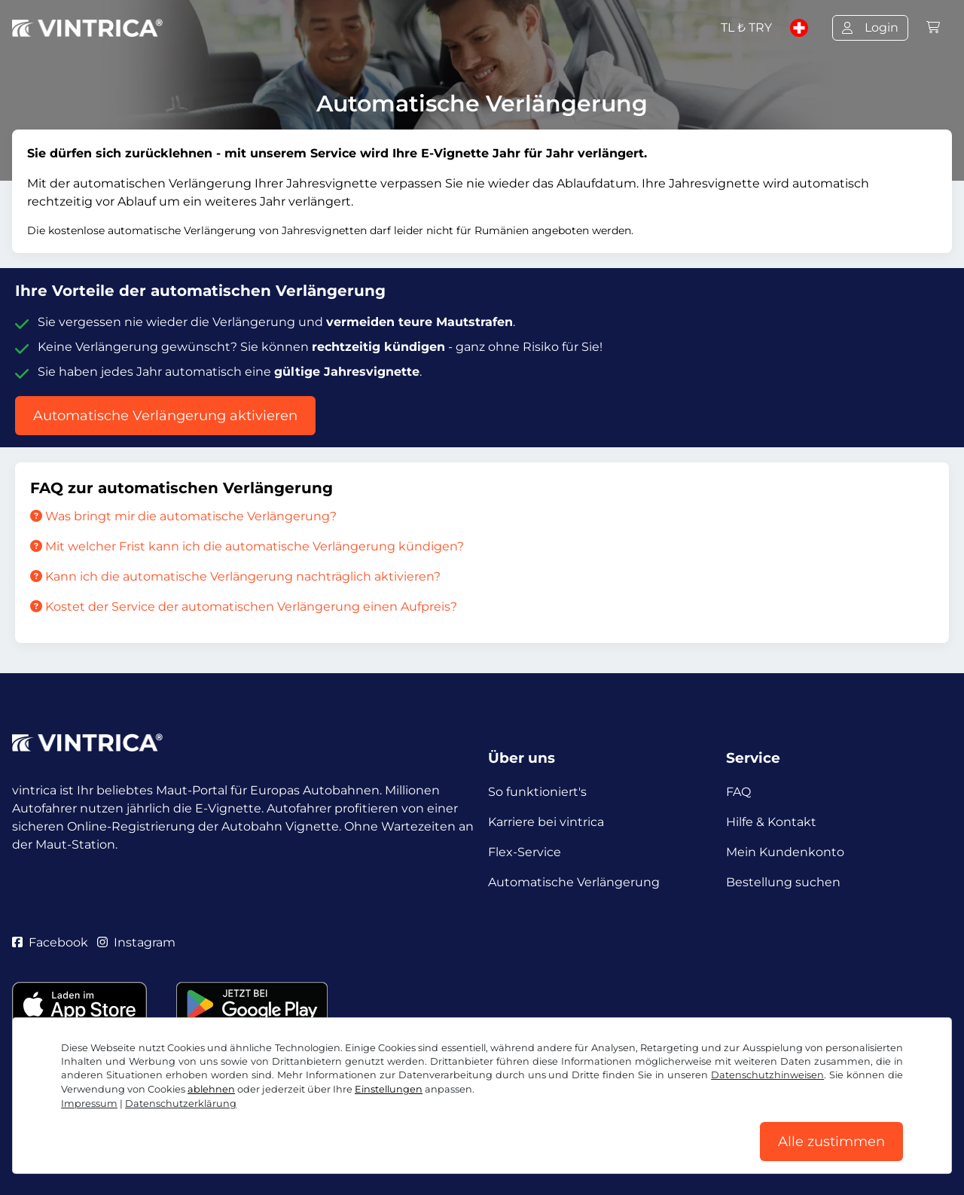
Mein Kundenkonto (785, 852)
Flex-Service (524, 852)
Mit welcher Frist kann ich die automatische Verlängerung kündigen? (247, 546)
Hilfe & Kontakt (771, 822)
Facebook (50, 942)
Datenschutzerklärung (180, 1103)
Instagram (136, 942)
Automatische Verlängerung (574, 882)
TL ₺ (746, 27)
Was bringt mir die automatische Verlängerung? (183, 516)
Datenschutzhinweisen (767, 1075)
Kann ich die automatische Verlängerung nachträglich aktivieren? (235, 576)
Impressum (89, 1103)
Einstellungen (389, 1089)
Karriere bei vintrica (546, 822)
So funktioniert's (537, 792)
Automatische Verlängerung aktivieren (165, 415)
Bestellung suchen (783, 882)
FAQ (738, 792)
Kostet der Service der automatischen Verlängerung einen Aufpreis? (243, 606)
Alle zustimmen (831, 1141)
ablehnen (211, 1089)
